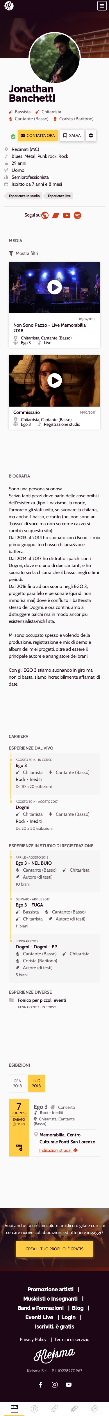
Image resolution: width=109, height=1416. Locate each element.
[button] (102, 5)
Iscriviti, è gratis (54, 1327)
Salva (72, 136)
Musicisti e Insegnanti (50, 1299)
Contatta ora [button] (38, 136)
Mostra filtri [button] (23, 253)
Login (68, 1317)
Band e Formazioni (40, 1308)
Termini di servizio (72, 1339)
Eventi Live (39, 1317)
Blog (77, 1308)
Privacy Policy (33, 1339)
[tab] (17, 1083)
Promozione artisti (51, 1289)
